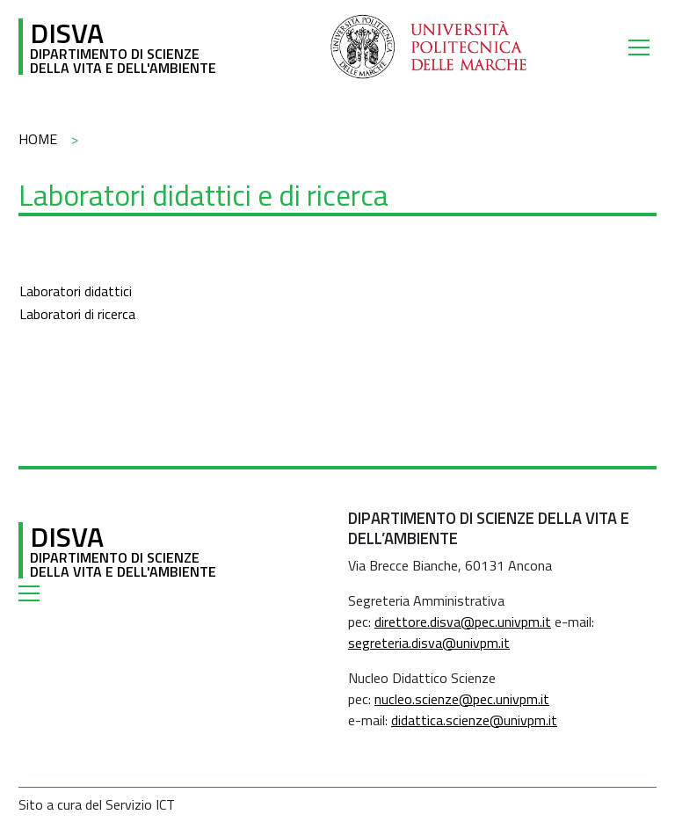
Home (37, 138)
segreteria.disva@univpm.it (429, 642)
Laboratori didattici (75, 291)
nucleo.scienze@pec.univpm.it (461, 698)
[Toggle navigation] (642, 47)
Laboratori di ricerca (77, 313)
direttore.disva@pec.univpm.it (462, 621)
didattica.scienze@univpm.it (474, 720)
